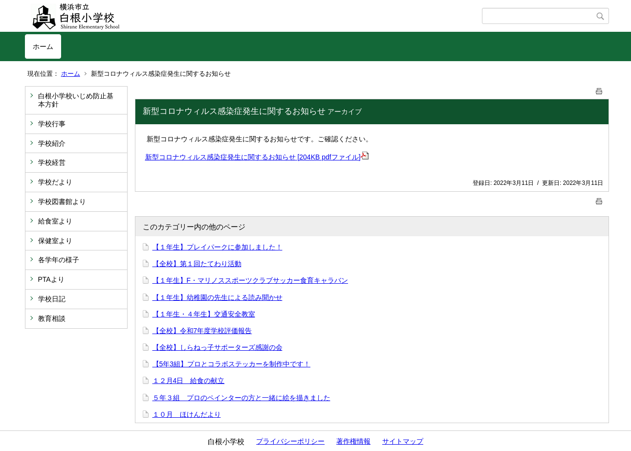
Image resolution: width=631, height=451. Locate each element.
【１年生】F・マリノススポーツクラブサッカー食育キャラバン (250, 280)
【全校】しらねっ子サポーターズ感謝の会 (217, 347)
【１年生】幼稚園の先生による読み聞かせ (217, 297)
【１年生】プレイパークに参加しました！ (217, 247)
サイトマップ (402, 441)
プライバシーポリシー (290, 441)
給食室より (55, 221)
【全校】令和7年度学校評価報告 (202, 331)
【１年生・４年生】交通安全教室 (203, 314)
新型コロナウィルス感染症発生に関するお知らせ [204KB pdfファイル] (257, 157)
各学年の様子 (58, 260)
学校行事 (51, 124)
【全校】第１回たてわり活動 (196, 264)
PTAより (51, 279)
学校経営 (51, 162)
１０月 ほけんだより (186, 414)
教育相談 (51, 318)
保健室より (55, 241)
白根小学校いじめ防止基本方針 (75, 100)
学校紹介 (51, 143)
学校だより (55, 182)
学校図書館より (62, 201)
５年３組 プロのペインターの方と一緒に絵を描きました (241, 398)
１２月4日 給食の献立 (188, 380)
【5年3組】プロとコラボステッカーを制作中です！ (231, 364)
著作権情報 (353, 441)
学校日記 (51, 299)
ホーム (43, 46)
